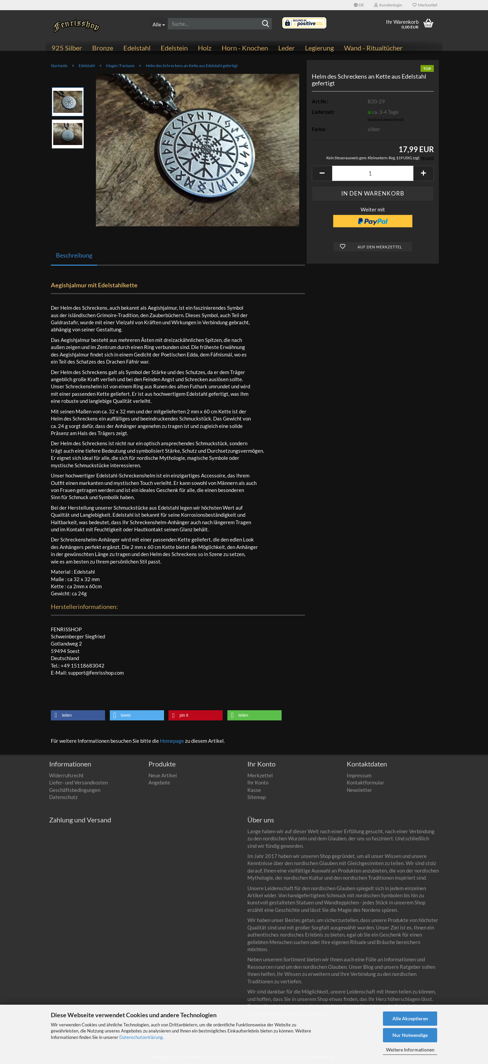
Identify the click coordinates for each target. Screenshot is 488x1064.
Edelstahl (136, 48)
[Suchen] (265, 24)
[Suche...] (158, 24)
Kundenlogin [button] (388, 4)
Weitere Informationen (410, 1049)
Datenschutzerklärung (141, 1037)
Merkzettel (424, 4)
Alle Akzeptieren (410, 1018)
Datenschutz (63, 797)
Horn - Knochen (245, 48)
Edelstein (174, 48)
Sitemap (256, 797)
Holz (204, 48)
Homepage (172, 741)
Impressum (359, 775)
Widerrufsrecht (66, 775)
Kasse (254, 790)
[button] (359, 5)
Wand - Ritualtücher (373, 48)
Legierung (319, 48)
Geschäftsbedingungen (74, 790)
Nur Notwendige (410, 1035)
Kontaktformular (365, 782)
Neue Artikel (162, 775)
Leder (286, 48)
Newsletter (359, 790)
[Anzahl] (372, 173)
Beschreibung (74, 255)
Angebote (159, 782)
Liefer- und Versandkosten (78, 782)
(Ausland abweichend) (385, 119)
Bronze (102, 48)
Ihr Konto (257, 782)
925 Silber (67, 48)
